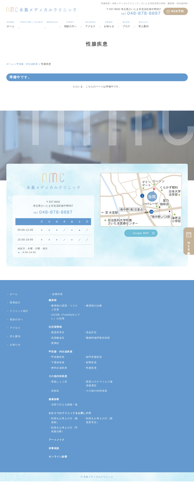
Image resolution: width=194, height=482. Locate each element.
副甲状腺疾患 (94, 357)
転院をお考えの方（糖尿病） (64, 421)
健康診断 (54, 399)
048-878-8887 (53, 212)
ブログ (156, 24)
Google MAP (141, 233)
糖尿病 (53, 300)
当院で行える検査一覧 (64, 405)
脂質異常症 (58, 332)
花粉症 (55, 391)
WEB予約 (175, 11)
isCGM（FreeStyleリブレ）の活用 (64, 317)
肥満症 (55, 343)
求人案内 (175, 24)
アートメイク (57, 440)
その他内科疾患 (58, 376)
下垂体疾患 (58, 362)
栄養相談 (54, 449)
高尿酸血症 (58, 338)
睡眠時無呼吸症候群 (98, 338)
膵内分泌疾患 (59, 368)
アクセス (114, 24)
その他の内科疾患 (96, 391)
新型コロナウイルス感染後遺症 (99, 384)
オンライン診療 (58, 457)
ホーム (10, 24)
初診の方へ (91, 24)
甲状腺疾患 (58, 357)
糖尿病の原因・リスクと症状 (64, 307)
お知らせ (135, 24)
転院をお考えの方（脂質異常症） (99, 421)
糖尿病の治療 (94, 305)
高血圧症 (91, 332)
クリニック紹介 (19, 311)
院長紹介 (15, 302)
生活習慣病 (55, 327)
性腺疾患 (91, 368)
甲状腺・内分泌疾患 (61, 352)
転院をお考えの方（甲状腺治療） (64, 430)
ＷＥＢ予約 (188, 241)
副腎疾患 (91, 362)
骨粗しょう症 (59, 382)
